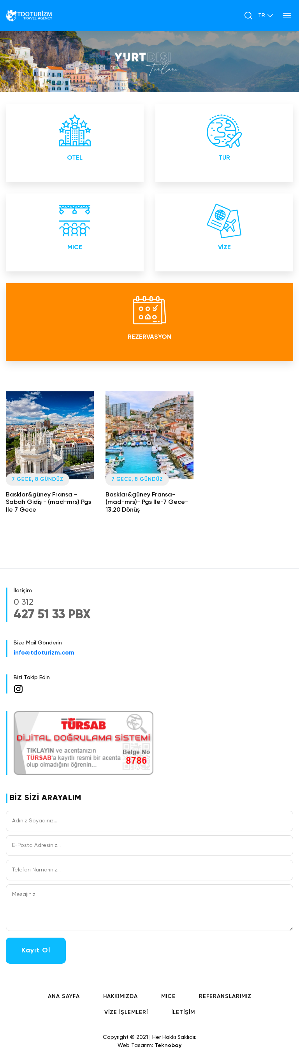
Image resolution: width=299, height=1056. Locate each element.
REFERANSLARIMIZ (225, 996)
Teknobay (168, 1045)
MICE (168, 996)
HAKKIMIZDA (120, 996)
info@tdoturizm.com (44, 653)
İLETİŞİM (183, 1012)
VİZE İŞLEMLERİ (126, 1012)
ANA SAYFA (64, 996)
